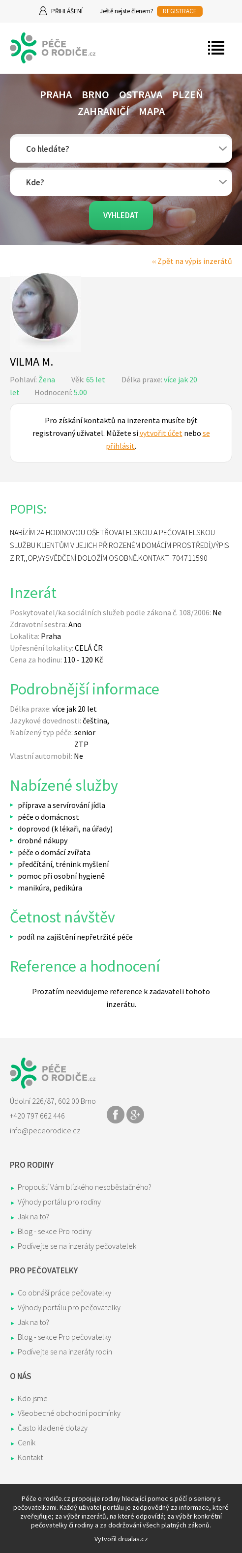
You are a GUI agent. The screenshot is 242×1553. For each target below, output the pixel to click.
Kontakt (30, 1457)
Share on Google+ (135, 1114)
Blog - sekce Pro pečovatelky (64, 1337)
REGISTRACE (180, 11)
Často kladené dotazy (53, 1428)
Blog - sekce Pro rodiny (54, 1231)
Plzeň (187, 94)
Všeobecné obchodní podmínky (69, 1413)
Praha (56, 94)
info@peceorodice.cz (45, 1130)
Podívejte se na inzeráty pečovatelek (77, 1246)
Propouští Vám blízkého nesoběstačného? (84, 1187)
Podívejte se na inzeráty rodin (65, 1351)
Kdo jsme (33, 1398)
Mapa (152, 111)
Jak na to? (33, 1216)
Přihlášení (67, 11)
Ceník (26, 1442)
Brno (95, 94)
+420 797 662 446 (37, 1116)
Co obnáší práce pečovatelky (64, 1292)
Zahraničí (103, 111)
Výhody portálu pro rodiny (59, 1202)
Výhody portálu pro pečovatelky (69, 1307)
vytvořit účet (161, 433)
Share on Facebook (115, 1114)
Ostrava (140, 94)
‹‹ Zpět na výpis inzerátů (192, 261)
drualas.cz (133, 1538)
